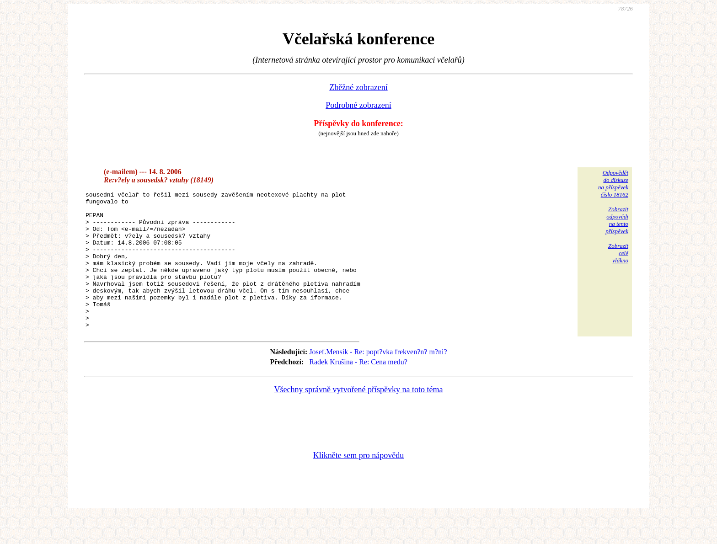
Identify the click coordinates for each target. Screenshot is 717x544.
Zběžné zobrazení (358, 87)
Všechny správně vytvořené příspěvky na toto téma (358, 416)
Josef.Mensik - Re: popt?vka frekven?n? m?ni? (378, 379)
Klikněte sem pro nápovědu (358, 482)
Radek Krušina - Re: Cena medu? (358, 389)
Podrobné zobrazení (358, 105)
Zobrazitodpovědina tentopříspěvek (616, 220)
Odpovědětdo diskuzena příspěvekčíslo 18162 (613, 183)
